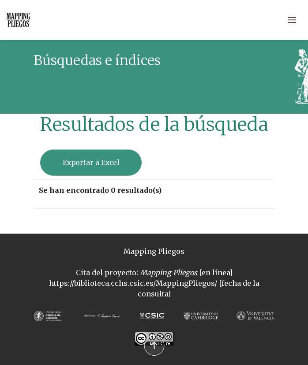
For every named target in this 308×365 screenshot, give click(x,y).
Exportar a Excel (91, 162)
